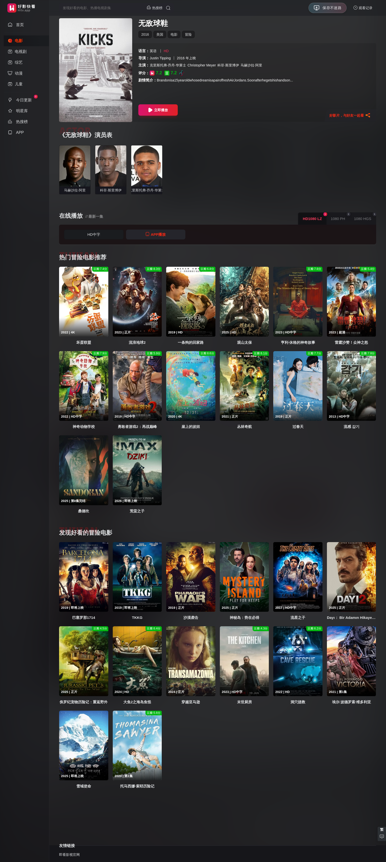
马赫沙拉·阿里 (251, 65)
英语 (153, 51)
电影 (174, 34)
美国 (159, 34)
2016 (145, 34)
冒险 (188, 34)
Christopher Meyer (202, 65)
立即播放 (158, 110)
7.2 (156, 72)
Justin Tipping (160, 58)
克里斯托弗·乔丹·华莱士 (168, 65)
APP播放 (155, 234)
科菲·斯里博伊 (228, 65)
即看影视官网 (69, 855)
